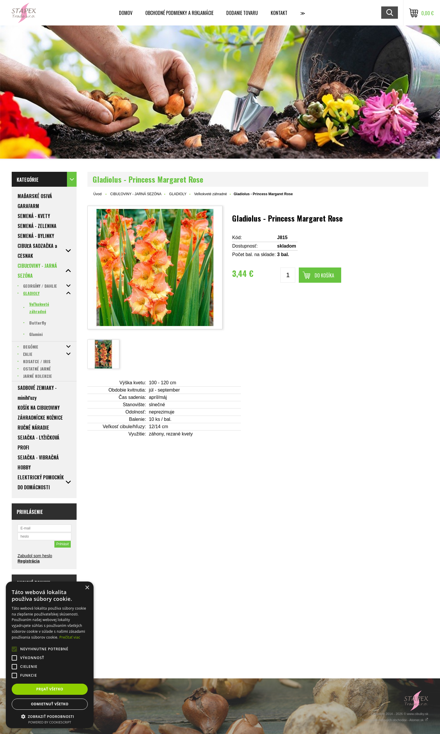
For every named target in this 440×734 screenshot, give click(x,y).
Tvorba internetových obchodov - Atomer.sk (395, 720)
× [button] (87, 588)
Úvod (97, 194)
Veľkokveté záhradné (210, 194)
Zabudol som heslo (35, 555)
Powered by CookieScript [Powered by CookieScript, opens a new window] (49, 722)
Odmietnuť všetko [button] (49, 704)
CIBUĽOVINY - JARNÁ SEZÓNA (135, 194)
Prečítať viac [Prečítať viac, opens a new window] (69, 637)
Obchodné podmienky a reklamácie (179, 12)
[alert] (50, 655)
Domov (125, 12)
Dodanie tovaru (242, 12)
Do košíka (324, 275)
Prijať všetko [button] (49, 689)
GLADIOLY (178, 194)
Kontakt (279, 12)
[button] (50, 716)
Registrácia (28, 561)
